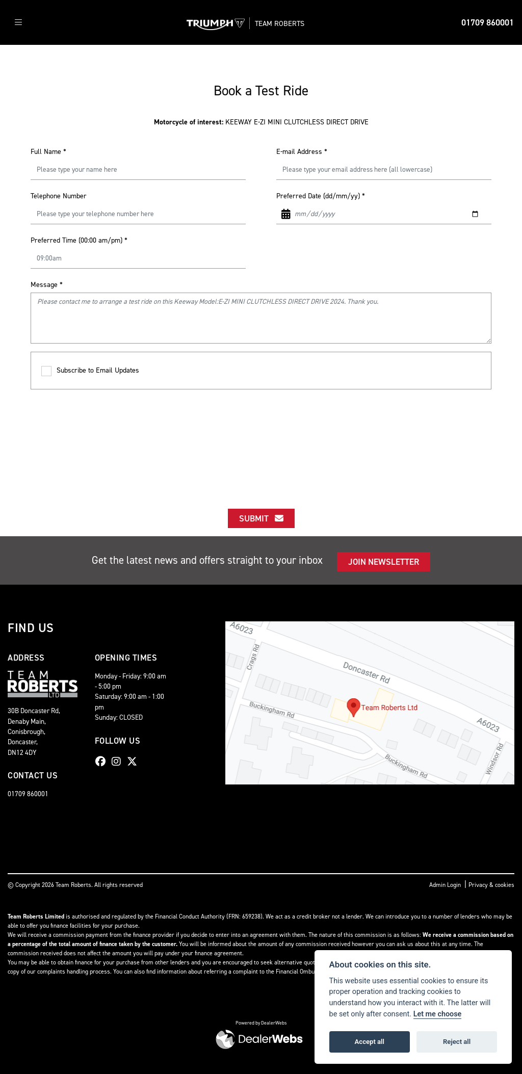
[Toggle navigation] (18, 23)
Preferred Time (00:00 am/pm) (79, 240)
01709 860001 (487, 22)
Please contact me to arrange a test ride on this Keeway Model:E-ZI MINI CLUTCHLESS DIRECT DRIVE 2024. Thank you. (261, 318)
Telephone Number (59, 196)
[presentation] (261, 440)
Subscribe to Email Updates (90, 370)
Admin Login (445, 885)
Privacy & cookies (491, 885)
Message (47, 285)
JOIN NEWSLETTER (383, 561)
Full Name (48, 151)
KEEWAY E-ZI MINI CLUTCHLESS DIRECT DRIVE (261, 122)
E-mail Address (301, 151)
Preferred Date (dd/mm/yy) (320, 196)
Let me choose (437, 1014)
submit (261, 518)
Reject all (457, 1041)
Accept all (369, 1041)
